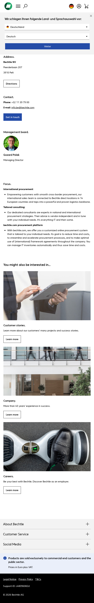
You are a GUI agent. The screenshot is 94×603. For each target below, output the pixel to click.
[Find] (25, 6)
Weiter (47, 46)
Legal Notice (9, 579)
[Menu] (18, 6)
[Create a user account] (79, 6)
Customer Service (47, 534)
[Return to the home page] (8, 6)
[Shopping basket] (86, 6)
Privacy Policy (26, 579)
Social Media (47, 544)
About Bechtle (47, 524)
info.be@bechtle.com (22, 107)
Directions (11, 83)
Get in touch (13, 117)
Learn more (12, 339)
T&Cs (38, 579)
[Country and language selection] (71, 6)
